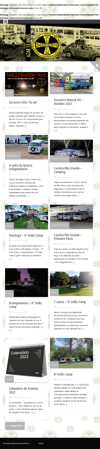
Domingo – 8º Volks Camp (26, 235)
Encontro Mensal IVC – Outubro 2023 (69, 102)
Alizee (41, 443)
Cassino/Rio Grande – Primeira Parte (68, 237)
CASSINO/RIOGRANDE (59, 158)
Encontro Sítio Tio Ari (23, 102)
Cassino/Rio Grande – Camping (68, 170)
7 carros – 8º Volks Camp (70, 302)
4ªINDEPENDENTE (13, 155)
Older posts (16, 425)
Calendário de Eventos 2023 (23, 390)
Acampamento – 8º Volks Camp (25, 305)
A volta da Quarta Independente (20, 167)
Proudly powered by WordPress (16, 443)
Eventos (9, 92)
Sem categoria (56, 90)
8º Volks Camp (63, 374)
